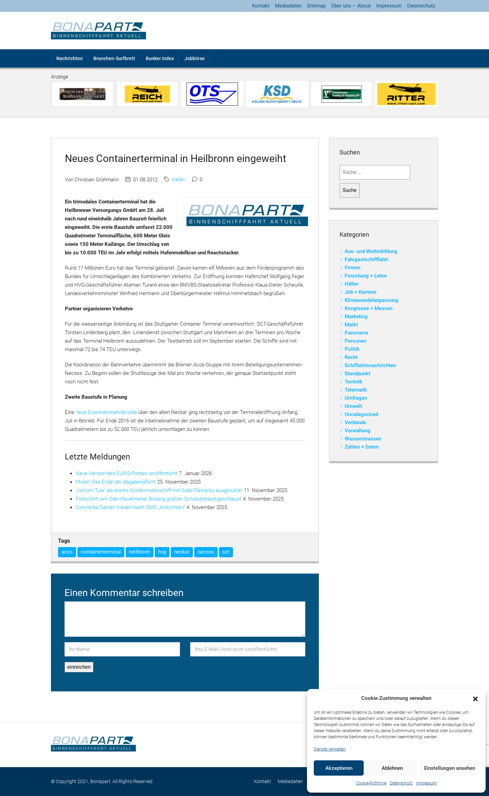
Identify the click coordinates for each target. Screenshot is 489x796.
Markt (351, 325)
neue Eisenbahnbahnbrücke (106, 412)
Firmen (352, 268)
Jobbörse (194, 58)
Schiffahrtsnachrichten (370, 365)
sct (226, 552)
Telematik (356, 390)
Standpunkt (357, 373)
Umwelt (353, 406)
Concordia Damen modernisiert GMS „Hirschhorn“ (130, 507)
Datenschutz (401, 783)
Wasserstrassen (363, 439)
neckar (181, 552)
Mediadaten (288, 6)
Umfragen (356, 398)
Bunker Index (160, 58)
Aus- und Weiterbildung (371, 251)
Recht (351, 357)
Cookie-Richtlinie (371, 783)
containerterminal (101, 552)
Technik (353, 382)
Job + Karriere (360, 292)
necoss (206, 552)
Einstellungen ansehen (449, 768)
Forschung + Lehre (366, 276)
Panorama (356, 333)
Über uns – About (351, 6)
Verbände (355, 422)
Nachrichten (69, 58)
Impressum (426, 783)
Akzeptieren (338, 768)
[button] (475, 698)
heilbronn (139, 552)
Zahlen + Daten (362, 447)
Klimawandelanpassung (371, 300)
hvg (162, 552)
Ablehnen (392, 768)
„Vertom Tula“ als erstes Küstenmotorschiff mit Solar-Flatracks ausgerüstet (159, 490)
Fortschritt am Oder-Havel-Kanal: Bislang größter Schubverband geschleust (158, 499)
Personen (355, 341)
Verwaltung (357, 431)
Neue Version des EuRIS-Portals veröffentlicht (127, 473)
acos (67, 552)
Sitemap (316, 6)
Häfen (178, 180)
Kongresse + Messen (369, 308)
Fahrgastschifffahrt (366, 259)
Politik (352, 349)
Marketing (356, 316)
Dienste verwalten (330, 749)
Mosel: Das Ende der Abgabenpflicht (116, 482)
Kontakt (261, 6)
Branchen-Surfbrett (114, 58)
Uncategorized (361, 414)
